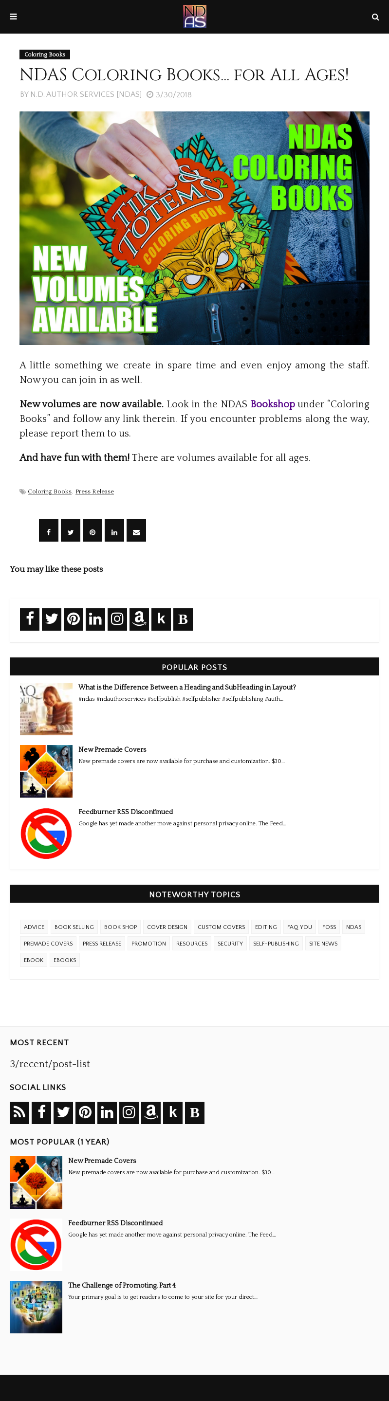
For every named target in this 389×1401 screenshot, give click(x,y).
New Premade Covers (112, 750)
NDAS (353, 927)
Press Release (94, 491)
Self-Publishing (276, 944)
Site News (323, 944)
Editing (266, 927)
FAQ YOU (299, 927)
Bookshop (272, 404)
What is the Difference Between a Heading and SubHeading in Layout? (187, 687)
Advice (34, 927)
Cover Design (167, 927)
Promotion (148, 944)
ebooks (65, 960)
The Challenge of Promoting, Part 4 (122, 1286)
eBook (33, 960)
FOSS (329, 927)
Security (230, 944)
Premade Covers (48, 944)
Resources (191, 944)
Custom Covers (221, 927)
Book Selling (74, 927)
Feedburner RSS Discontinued (125, 812)
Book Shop (120, 927)
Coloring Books (50, 491)
